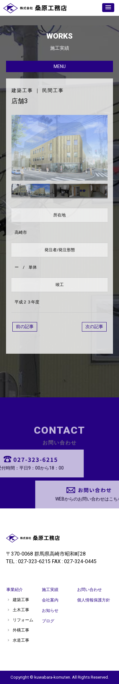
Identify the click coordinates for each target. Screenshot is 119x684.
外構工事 (21, 630)
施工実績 (50, 589)
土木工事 (21, 609)
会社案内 (50, 600)
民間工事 (53, 90)
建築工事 (22, 90)
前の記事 (25, 326)
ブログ (48, 621)
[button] (108, 7)
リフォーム (23, 620)
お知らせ (50, 610)
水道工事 (21, 640)
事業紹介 (14, 589)
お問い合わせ (89, 589)
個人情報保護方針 (93, 600)
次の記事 (94, 326)
